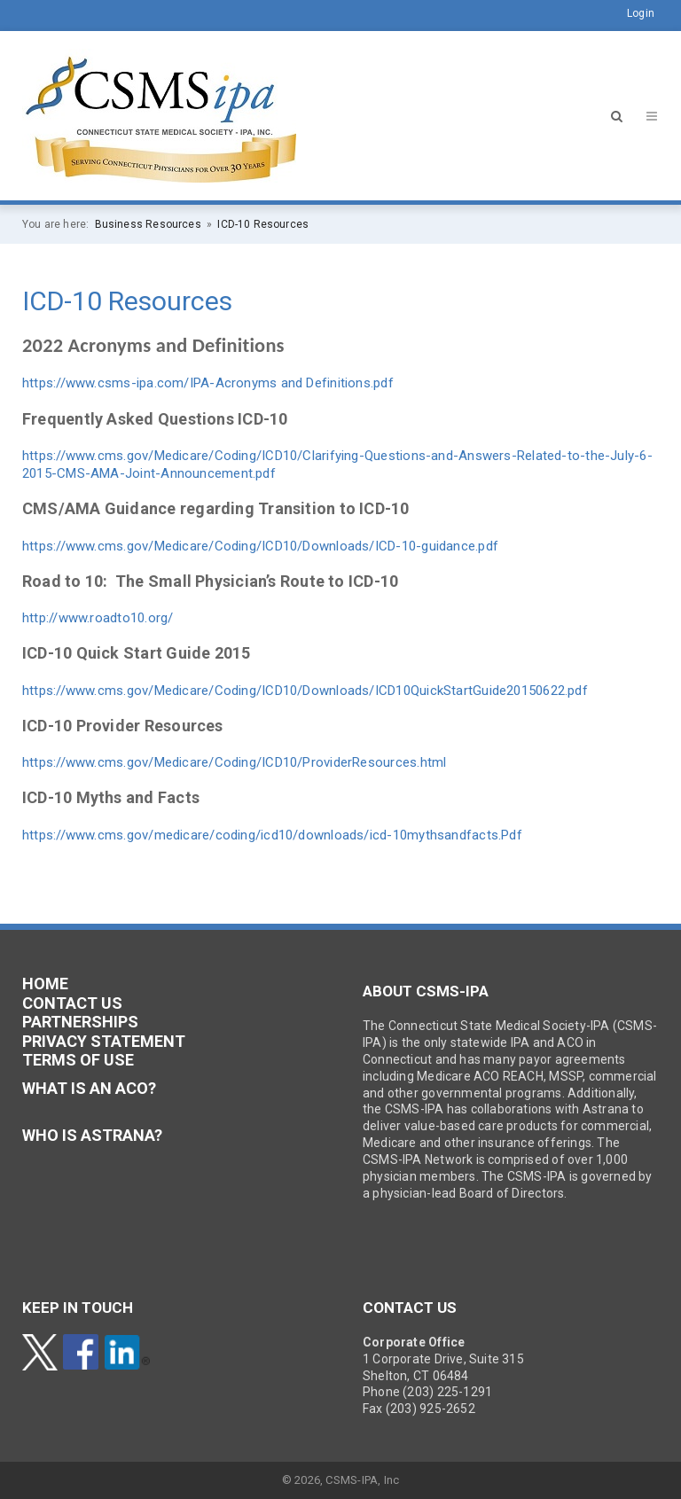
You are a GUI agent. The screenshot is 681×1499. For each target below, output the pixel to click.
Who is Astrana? (92, 1135)
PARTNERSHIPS (80, 1021)
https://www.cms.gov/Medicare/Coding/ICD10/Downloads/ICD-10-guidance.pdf (260, 546)
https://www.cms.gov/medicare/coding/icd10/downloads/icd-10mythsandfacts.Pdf (272, 835)
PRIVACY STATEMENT (103, 1041)
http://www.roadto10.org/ (97, 618)
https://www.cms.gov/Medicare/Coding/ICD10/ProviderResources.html (234, 762)
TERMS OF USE (78, 1059)
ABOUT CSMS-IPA (426, 991)
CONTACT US (72, 1003)
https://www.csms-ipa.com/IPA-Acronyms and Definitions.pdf (208, 383)
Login (640, 13)
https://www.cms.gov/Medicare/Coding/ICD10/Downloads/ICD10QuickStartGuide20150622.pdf (305, 691)
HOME (45, 983)
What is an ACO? (89, 1088)
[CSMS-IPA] (159, 114)
